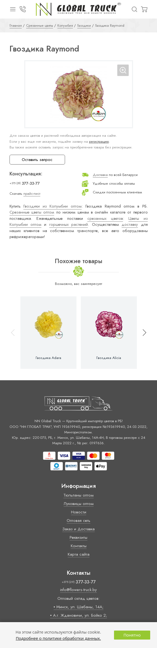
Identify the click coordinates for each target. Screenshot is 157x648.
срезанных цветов (105, 218)
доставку (130, 224)
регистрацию (99, 141)
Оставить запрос (37, 160)
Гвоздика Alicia (108, 358)
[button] (142, 332)
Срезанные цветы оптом (32, 212)
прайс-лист (31, 193)
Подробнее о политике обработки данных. (58, 638)
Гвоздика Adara (48, 358)
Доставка (100, 174)
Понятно (132, 635)
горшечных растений (68, 224)
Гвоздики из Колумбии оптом (52, 206)
